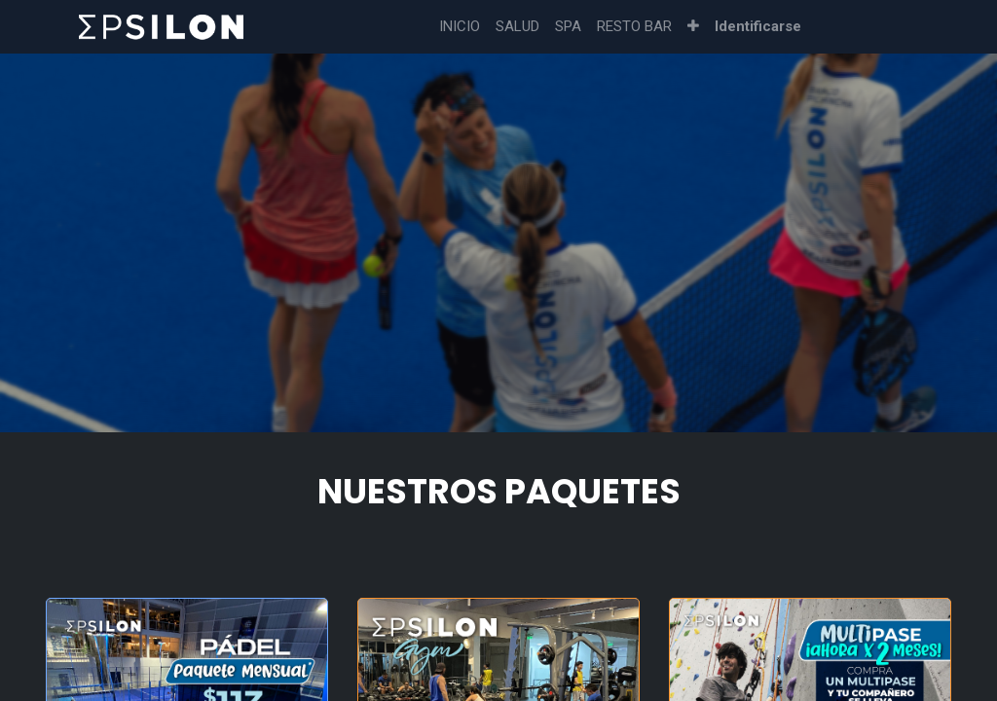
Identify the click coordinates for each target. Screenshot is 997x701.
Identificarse (758, 26)
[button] (693, 27)
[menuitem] (459, 27)
